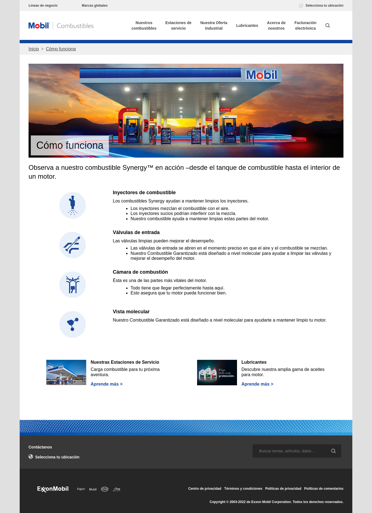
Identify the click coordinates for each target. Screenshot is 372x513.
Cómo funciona (61, 49)
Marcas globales (95, 5)
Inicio (34, 49)
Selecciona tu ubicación (321, 5)
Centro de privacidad (204, 489)
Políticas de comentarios (323, 489)
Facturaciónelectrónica (305, 25)
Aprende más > (107, 384)
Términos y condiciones (243, 489)
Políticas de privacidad (283, 489)
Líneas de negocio (43, 5)
